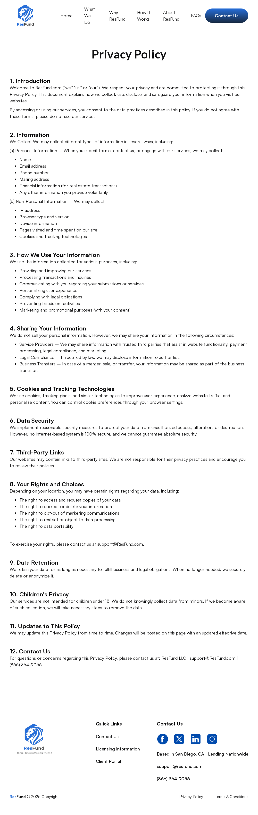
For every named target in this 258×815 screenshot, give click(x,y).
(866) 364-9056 (173, 778)
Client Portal (108, 761)
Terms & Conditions (231, 796)
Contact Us (107, 736)
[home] (25, 16)
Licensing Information (118, 748)
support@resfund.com (179, 766)
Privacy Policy (191, 796)
